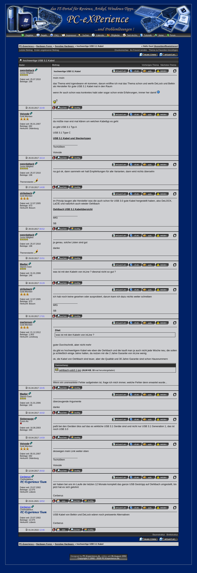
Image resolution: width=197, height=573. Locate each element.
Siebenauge (27, 418)
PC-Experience (26, 46)
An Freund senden (138, 50)
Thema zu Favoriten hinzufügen (163, 50)
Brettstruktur (172, 534)
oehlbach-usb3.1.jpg (70, 370)
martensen (26, 322)
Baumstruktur (159, 534)
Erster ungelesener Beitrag (46, 50)
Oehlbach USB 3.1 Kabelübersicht (73, 209)
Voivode (24, 113)
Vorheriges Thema (150, 65)
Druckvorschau (121, 50)
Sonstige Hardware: (64, 46)
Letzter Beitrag (26, 50)
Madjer (24, 264)
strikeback (26, 193)
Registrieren (171, 46)
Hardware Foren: (44, 46)
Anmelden (159, 46)
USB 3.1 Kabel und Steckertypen (72, 138)
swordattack (27, 70)
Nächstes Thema (168, 65)
